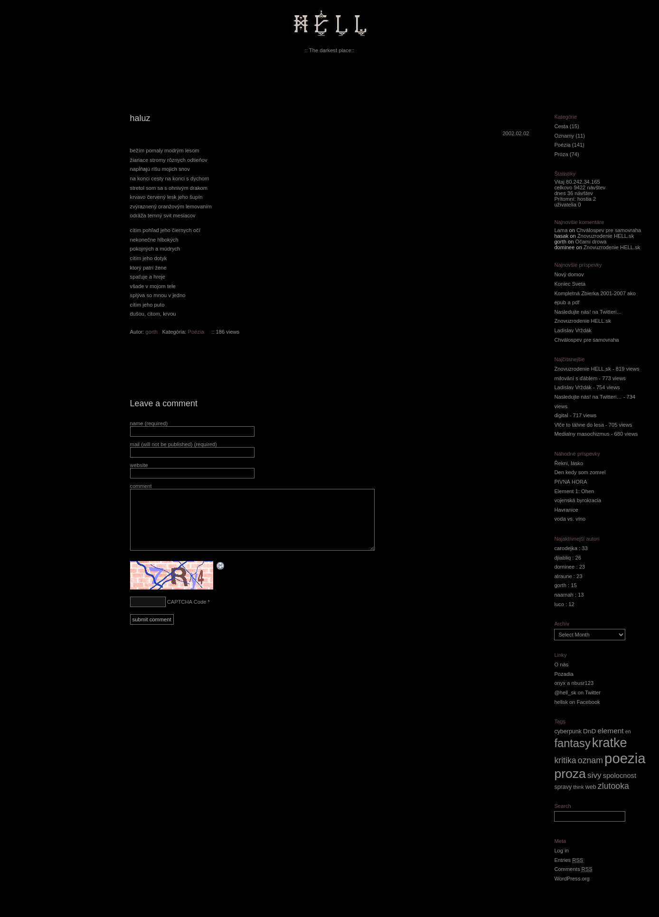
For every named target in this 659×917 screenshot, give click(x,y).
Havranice (566, 510)
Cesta (561, 126)
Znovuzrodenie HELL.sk (605, 236)
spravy (563, 787)
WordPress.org (571, 878)
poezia (624, 758)
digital (561, 415)
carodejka (565, 548)
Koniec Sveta (569, 284)
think (578, 787)
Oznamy (564, 136)
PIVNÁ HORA (570, 482)
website (139, 465)
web (590, 787)
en (628, 731)
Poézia (196, 332)
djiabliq (562, 558)
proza (570, 774)
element (611, 731)
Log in (561, 850)
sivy (594, 775)
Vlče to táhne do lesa (579, 425)
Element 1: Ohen (574, 491)
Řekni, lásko (568, 463)
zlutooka (613, 786)
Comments (573, 869)
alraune (563, 576)
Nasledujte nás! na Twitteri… (587, 312)
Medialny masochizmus (581, 434)
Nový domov (569, 274)
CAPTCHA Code (187, 602)
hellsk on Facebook (577, 702)
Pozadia (563, 674)
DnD (589, 731)
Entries (568, 860)
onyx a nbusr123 (573, 683)
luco (559, 604)
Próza (561, 154)
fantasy (572, 743)
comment (141, 486)
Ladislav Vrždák (573, 330)
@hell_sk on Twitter (577, 692)
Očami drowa (591, 241)
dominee (564, 567)
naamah (563, 595)
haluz (140, 118)
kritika (565, 760)
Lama (560, 230)
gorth (152, 332)
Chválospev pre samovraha (608, 230)
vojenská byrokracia (577, 500)
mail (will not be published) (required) (173, 444)
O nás (561, 664)
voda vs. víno (569, 519)
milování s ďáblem (575, 378)
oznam (590, 760)
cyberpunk (568, 731)
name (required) (149, 423)
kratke (609, 742)
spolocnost (619, 775)
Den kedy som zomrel (579, 472)
